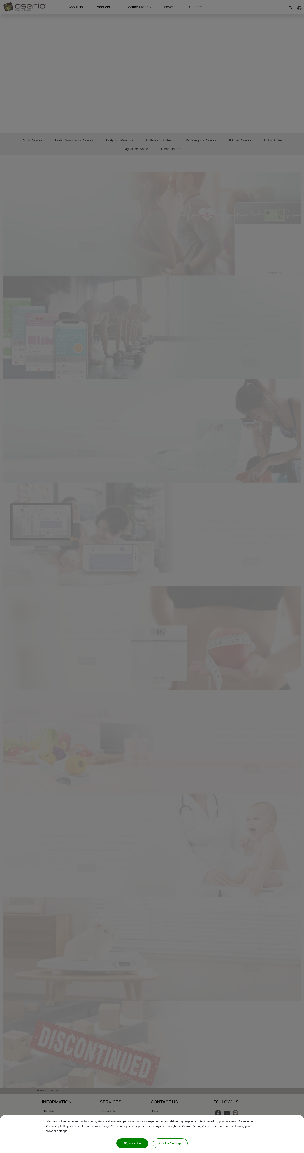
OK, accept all (132, 1143)
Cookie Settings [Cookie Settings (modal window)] (170, 1143)
